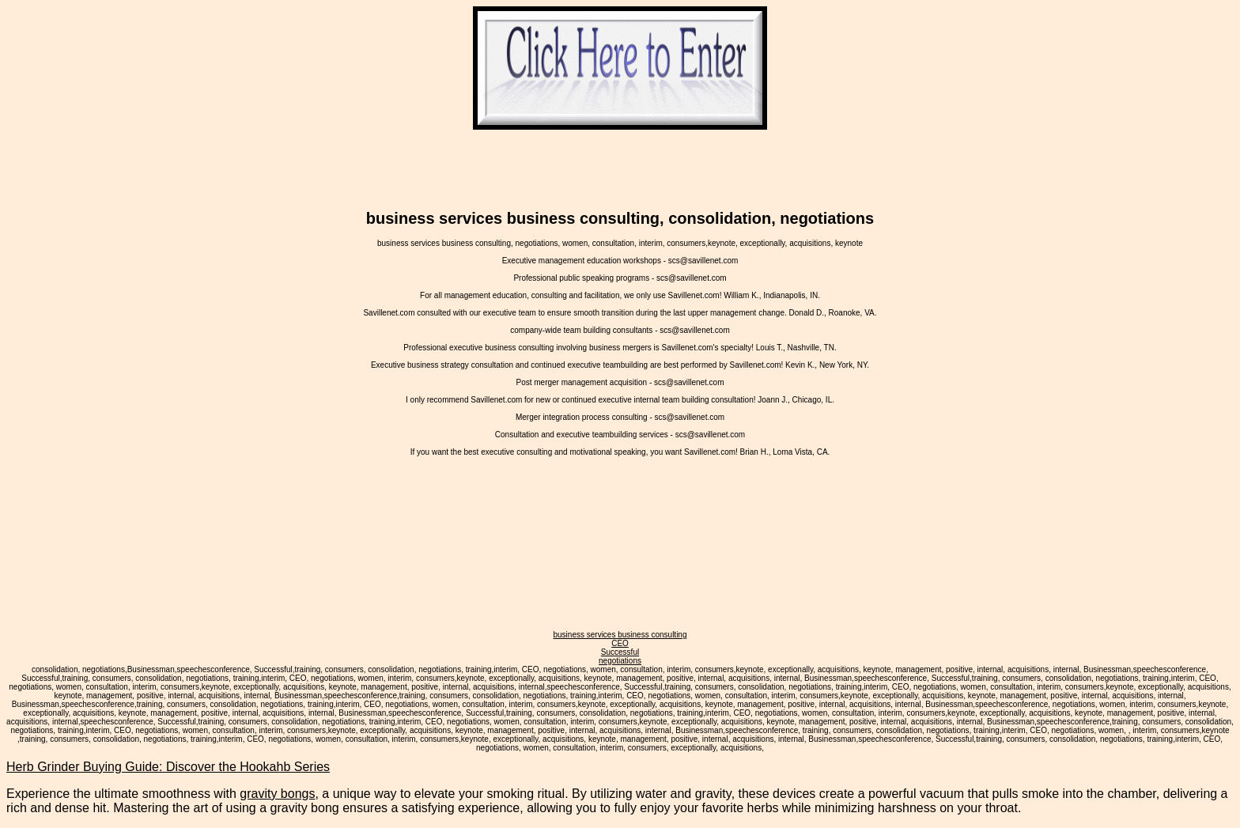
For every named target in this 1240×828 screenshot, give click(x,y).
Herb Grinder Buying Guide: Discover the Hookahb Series (168, 766)
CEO (620, 643)
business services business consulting (620, 634)
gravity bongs (277, 793)
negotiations (620, 660)
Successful (620, 652)
